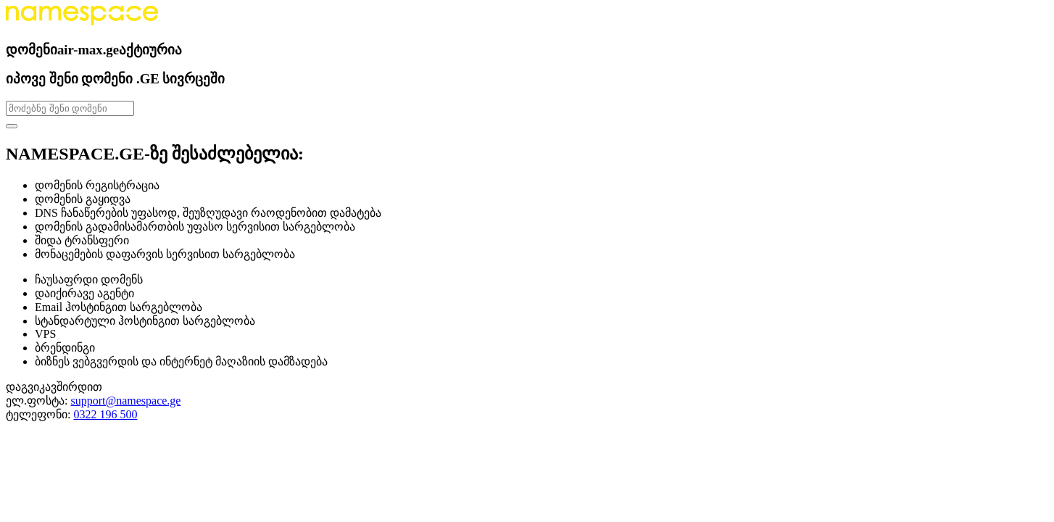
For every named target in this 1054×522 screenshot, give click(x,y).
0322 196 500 (105, 414)
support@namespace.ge (125, 400)
